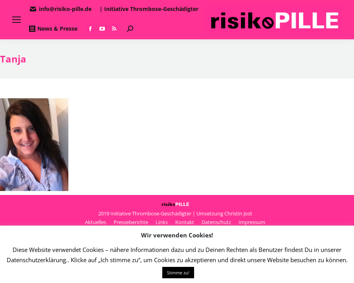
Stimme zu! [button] (178, 273)
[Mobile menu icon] (16, 19)
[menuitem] (95, 222)
